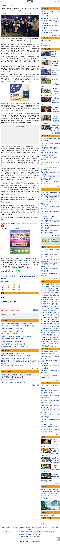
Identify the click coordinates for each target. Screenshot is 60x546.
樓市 (42, 317)
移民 (52, 332)
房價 (56, 319)
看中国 (5, 217)
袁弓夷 (52, 293)
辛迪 (46, 498)
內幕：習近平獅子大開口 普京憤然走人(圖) (12, 366)
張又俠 (47, 290)
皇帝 (52, 341)
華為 (44, 299)
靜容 (57, 493)
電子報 (9, 527)
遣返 (45, 335)
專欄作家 (45, 486)
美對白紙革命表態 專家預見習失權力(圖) (12, 342)
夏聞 (52, 491)
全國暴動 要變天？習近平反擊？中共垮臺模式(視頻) (15, 347)
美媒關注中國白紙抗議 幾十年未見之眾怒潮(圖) (14, 339)
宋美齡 (54, 339)
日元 (50, 315)
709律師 (51, 324)
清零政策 (9, 163)
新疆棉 (43, 293)
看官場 (7, 5)
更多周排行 (56, 278)
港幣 (53, 315)
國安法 (52, 288)
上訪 (55, 324)
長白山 (51, 328)
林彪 (44, 341)
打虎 (45, 308)
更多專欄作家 (56, 500)
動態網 (49, 532)
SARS (45, 330)
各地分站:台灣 (23, 534)
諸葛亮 (55, 341)
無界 (52, 532)
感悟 (52, 344)
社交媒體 (46, 310)
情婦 (54, 306)
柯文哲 (47, 297)
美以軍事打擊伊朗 (46, 41)
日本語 (38, 536)
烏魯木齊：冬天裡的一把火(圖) (9, 334)
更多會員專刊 (56, 35)
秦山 (54, 493)
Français (28, 536)
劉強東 (50, 319)
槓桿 (49, 312)
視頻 (43, 437)
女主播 (43, 332)
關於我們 (14, 527)
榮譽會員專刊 (46, 8)
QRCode (13, 271)
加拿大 (55, 310)
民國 (54, 337)
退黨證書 (44, 532)
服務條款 (21, 527)
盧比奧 (46, 286)
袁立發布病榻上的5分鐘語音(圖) (9, 380)
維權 (48, 324)
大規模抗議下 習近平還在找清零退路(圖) (12, 329)
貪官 (52, 306)
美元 (52, 312)
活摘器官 (50, 326)
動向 (42, 515)
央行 (44, 312)
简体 (56, 1)
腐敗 (57, 306)
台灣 (57, 317)
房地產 (57, 315)
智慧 (49, 344)
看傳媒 (36, 532)
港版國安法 (52, 295)
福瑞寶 (40, 532)
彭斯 (48, 301)
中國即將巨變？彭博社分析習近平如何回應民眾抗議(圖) (16, 337)
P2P (52, 321)
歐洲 (37, 534)
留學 (58, 332)
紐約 (28, 534)
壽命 (49, 346)
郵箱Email (43, 520)
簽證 (48, 335)
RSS (30, 529)
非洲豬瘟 (45, 321)
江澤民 (48, 304)
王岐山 (51, 299)
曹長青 (43, 498)
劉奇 (46, 341)
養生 (54, 346)
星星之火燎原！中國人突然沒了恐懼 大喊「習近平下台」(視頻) (18, 326)
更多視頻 (57, 484)
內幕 (42, 306)
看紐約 (32, 532)
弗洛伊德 (51, 297)
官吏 (52, 515)
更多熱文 (57, 380)
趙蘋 (52, 493)
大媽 (53, 319)
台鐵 (49, 288)
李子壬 (56, 496)
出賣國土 (51, 290)
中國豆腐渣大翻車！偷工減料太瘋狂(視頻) (55, 128)
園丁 (46, 493)
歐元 (48, 315)
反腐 (42, 308)
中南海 (56, 304)
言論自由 (56, 330)
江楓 (53, 496)
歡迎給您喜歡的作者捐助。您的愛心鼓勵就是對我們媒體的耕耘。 (18, 223)
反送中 (48, 306)
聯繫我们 (38, 527)
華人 (49, 332)
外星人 (46, 346)
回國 (50, 335)
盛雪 (49, 493)
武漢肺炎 (51, 284)
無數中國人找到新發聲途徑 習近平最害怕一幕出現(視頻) (16, 356)
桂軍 (57, 337)
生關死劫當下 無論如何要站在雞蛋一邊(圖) (12, 332)
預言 (58, 344)
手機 (55, 344)
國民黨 (46, 288)
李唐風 (43, 493)
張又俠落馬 (44, 43)
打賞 (31, 13)
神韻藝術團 (17, 532)
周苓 (55, 491)
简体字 (23, 536)
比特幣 (44, 315)
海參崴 (54, 317)
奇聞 (42, 346)
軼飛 (46, 491)
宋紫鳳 (43, 489)
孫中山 (46, 339)
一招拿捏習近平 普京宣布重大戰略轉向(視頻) (13, 383)
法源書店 (23, 532)
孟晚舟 (55, 299)
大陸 (49, 321)
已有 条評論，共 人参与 (8, 302)
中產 (50, 317)
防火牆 (44, 324)
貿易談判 (54, 301)
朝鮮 (52, 310)
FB (50, 310)
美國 (50, 301)
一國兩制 (55, 308)
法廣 (42, 310)
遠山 (49, 491)
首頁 (2, 5)
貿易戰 (56, 288)
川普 (56, 284)
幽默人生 (45, 344)
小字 (37, 13)
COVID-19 (53, 286)
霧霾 (54, 321)
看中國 (51, 308)
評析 (11, 5)
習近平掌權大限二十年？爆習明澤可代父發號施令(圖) (15, 359)
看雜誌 (28, 532)
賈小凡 (55, 489)
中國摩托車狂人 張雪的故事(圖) (49, 18)
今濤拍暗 (47, 489)
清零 (8, 56)
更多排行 (57, 434)
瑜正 (50, 496)
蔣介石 (50, 339)
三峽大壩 (56, 290)
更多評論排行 (35, 369)
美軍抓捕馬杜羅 (45, 46)
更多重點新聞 (56, 133)
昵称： (3, 297)
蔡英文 (43, 319)
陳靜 (58, 491)
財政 (45, 317)
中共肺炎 (43, 284)
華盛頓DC (32, 534)
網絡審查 (45, 326)
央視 (46, 332)
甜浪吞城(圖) (44, 16)
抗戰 (42, 339)
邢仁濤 (47, 496)
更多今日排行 (56, 235)
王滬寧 (44, 304)
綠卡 (56, 335)
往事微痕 (57, 293)
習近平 (22, 48)
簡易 (51, 489)
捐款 (33, 527)
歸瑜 (44, 491)
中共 (45, 306)
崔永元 (52, 304)
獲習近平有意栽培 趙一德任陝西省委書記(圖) (13, 345)
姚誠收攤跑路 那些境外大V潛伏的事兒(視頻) (13, 354)
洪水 (49, 293)
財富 (48, 317)
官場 (48, 308)
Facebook (52, 527)
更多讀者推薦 (35, 386)
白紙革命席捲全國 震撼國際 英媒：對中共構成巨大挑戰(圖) (17, 324)
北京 (46, 319)
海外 (44, 337)
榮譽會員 (13, 260)
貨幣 (55, 312)
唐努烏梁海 (46, 328)
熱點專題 (45, 38)
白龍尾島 (55, 328)
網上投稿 (45, 527)
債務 (46, 312)
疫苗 (44, 297)
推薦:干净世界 (10, 532)
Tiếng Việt (33, 536)
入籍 (53, 335)
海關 (42, 335)
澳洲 (51, 337)
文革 (52, 346)
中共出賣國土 (44, 295)
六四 (56, 295)
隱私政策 (28, 527)
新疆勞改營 (50, 330)
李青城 (43, 496)
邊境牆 (44, 301)
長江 (46, 293)
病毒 (31, 77)
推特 (57, 527)
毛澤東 (18, 212)
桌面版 (3, 527)
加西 (39, 534)
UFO (56, 297)
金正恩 (47, 299)
